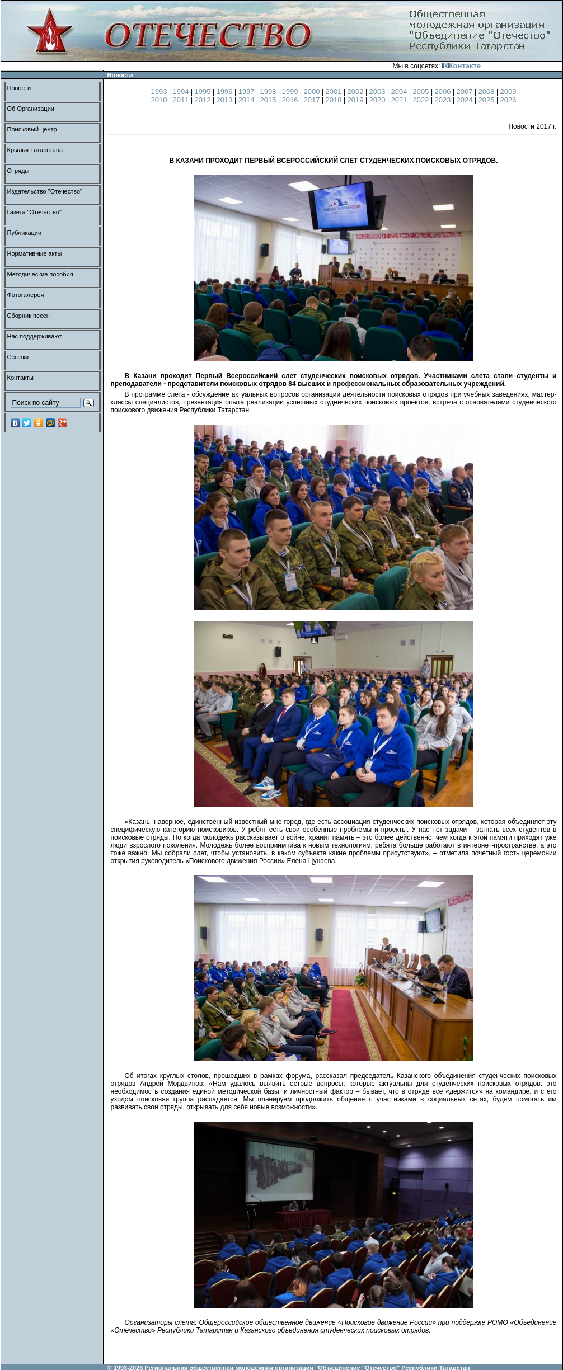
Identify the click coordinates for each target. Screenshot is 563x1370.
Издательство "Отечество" (45, 191)
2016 (291, 100)
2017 (313, 100)
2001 (335, 91)
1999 (291, 91)
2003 (378, 91)
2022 (422, 100)
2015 (269, 100)
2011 (182, 100)
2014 (247, 100)
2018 (335, 100)
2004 (400, 91)
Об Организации (30, 108)
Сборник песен (28, 315)
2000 (313, 91)
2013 (226, 100)
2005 (422, 91)
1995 (204, 91)
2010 (160, 100)
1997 (247, 91)
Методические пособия (40, 274)
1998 (269, 91)
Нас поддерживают (34, 336)
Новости (19, 87)
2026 (508, 100)
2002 (357, 91)
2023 (444, 100)
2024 (466, 100)
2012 (204, 100)
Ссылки (18, 357)
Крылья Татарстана (35, 150)
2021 (400, 100)
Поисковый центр (32, 129)
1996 (226, 91)
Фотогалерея (25, 294)
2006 (444, 91)
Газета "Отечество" (34, 212)
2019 (357, 100)
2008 (487, 91)
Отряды (18, 170)
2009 (508, 91)
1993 (160, 91)
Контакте (461, 66)
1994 (182, 91)
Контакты (20, 377)
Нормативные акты (34, 253)
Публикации (24, 232)
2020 (378, 100)
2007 (466, 91)
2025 (487, 100)
